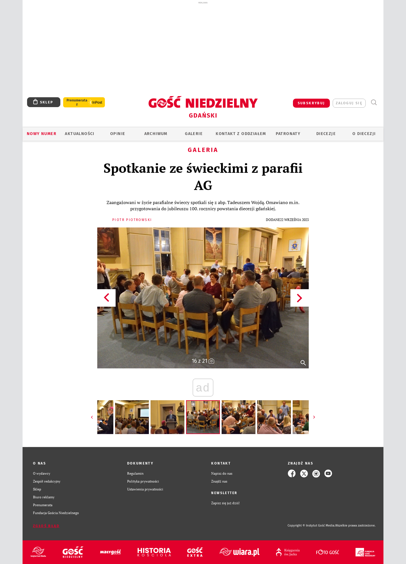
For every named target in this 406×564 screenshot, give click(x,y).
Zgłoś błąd (46, 526)
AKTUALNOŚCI (79, 133)
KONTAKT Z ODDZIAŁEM (241, 133)
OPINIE (117, 133)
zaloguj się (349, 103)
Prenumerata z (77, 102)
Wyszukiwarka (374, 102)
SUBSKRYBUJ (311, 103)
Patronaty (288, 133)
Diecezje (326, 133)
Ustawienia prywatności (145, 489)
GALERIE (194, 133)
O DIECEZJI (364, 133)
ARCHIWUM (155, 133)
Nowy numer (41, 133)
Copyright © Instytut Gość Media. (311, 525)
